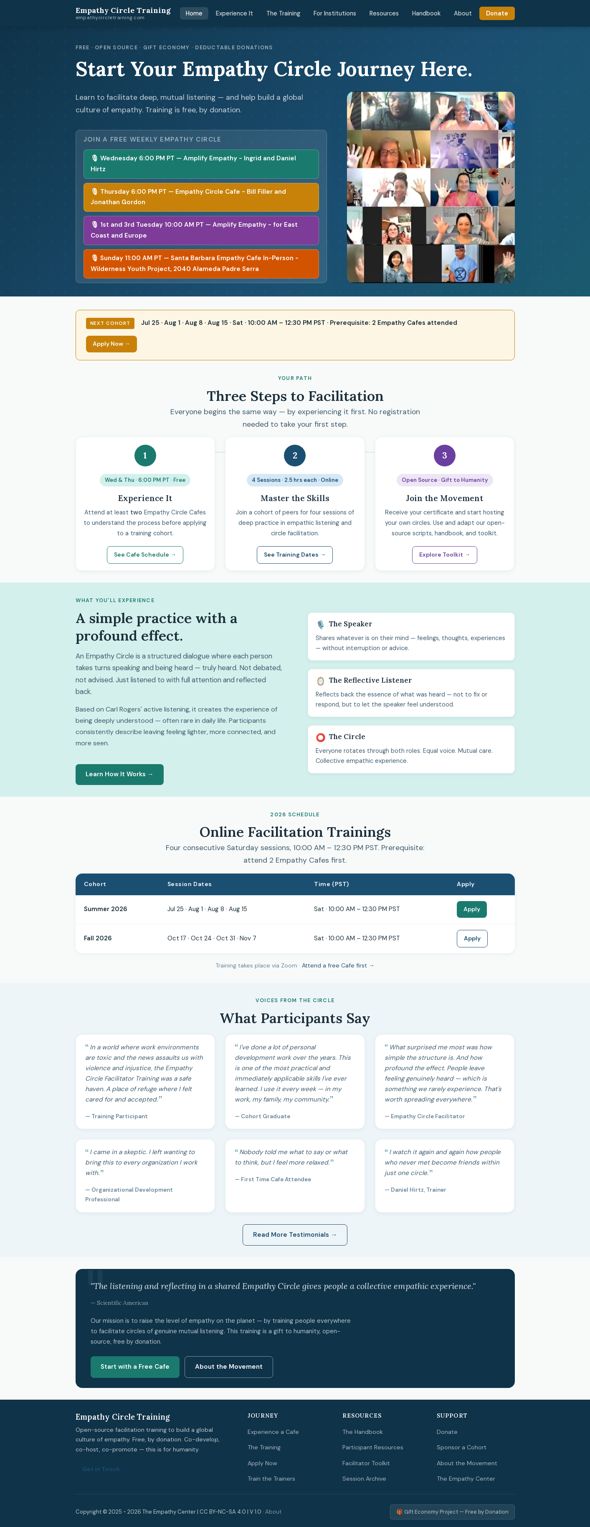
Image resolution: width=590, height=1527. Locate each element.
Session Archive (364, 1478)
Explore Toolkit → (444, 554)
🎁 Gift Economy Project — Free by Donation (452, 1511)
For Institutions (335, 13)
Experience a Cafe (273, 1432)
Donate (497, 13)
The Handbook (362, 1432)
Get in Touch (101, 1469)
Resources (384, 13)
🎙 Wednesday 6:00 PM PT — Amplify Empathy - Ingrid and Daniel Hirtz (193, 163)
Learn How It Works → (120, 774)
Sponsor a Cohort (461, 1447)
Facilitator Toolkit (366, 1463)
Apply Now (262, 1463)
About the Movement (229, 1366)
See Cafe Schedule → (145, 554)
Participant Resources (372, 1447)
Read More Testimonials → (295, 1235)
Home (194, 13)
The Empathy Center (466, 1478)
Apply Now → (111, 343)
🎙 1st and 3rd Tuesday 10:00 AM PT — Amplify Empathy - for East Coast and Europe (194, 230)
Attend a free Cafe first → (338, 965)
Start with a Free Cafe (135, 1366)
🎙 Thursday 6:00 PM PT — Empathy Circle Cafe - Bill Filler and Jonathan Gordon (188, 197)
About (463, 13)
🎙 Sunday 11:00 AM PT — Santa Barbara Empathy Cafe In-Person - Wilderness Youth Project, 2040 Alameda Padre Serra (195, 263)
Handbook (426, 13)
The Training (283, 13)
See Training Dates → (295, 554)
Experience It (234, 13)
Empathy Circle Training (123, 13)
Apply (471, 909)
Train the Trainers (271, 1478)
